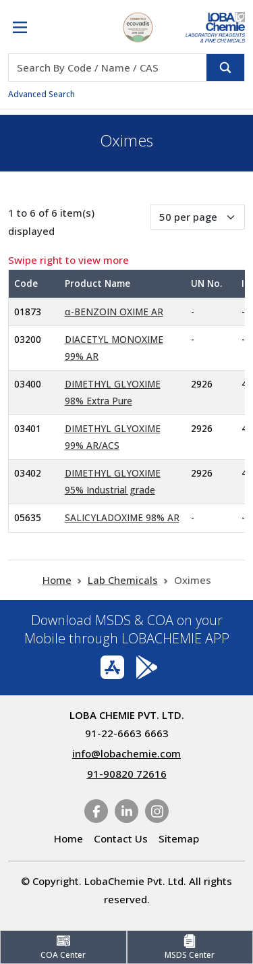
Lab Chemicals (123, 580)
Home (57, 580)
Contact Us (121, 838)
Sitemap (179, 838)
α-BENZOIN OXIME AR (114, 311)
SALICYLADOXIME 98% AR (122, 517)
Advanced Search (41, 94)
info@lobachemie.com (126, 753)
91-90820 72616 (127, 773)
